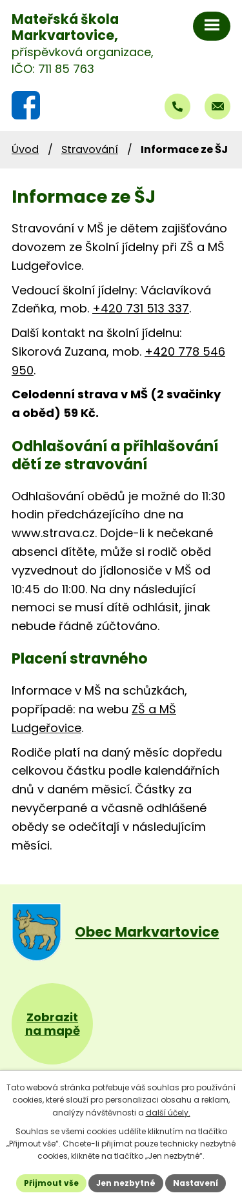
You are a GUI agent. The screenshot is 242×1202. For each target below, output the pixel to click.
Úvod (25, 149)
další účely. (168, 1112)
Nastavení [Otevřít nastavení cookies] (195, 1182)
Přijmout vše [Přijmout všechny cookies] (51, 1182)
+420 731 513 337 (140, 308)
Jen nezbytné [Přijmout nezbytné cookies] (126, 1182)
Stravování (89, 149)
